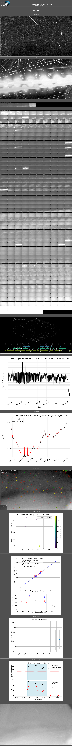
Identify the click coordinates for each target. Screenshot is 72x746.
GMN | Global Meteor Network (41, 4)
